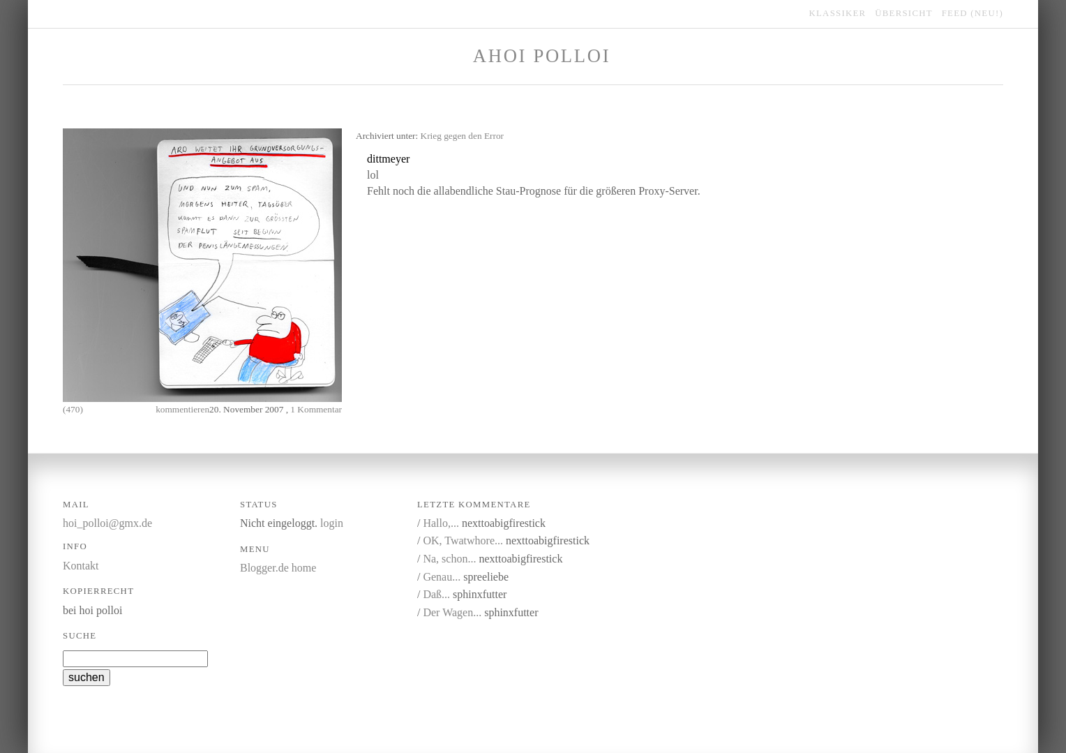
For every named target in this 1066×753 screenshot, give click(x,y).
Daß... (436, 594)
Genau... (441, 577)
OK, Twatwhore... (463, 540)
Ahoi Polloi (541, 55)
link (481, 159)
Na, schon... (449, 559)
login (331, 523)
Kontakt (81, 566)
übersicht (904, 13)
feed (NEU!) (972, 13)
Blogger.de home (278, 568)
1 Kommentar (316, 409)
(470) (73, 409)
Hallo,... (441, 523)
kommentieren (182, 409)
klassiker (837, 13)
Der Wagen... (452, 612)
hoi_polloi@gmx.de (107, 523)
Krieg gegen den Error (462, 136)
